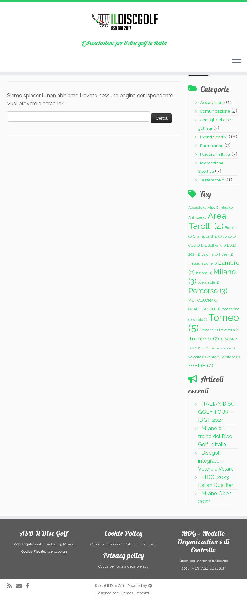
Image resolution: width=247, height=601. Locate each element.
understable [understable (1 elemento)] (223, 348)
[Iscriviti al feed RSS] (11, 586)
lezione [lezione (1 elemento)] (204, 273)
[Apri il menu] (236, 60)
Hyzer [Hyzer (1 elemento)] (226, 254)
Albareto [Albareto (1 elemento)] (197, 207)
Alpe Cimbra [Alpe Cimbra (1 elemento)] (220, 207)
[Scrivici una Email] (21, 586)
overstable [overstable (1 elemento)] (208, 282)
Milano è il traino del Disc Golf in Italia (215, 436)
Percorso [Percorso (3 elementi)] (208, 291)
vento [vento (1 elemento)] (213, 357)
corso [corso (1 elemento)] (229, 236)
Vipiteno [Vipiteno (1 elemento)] (231, 357)
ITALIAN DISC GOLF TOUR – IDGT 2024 (216, 412)
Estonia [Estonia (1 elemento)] (209, 254)
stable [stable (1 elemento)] (200, 320)
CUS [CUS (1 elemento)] (194, 245)
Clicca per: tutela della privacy (123, 566)
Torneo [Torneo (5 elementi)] (213, 323)
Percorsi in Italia (215, 154)
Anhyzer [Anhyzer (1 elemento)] (197, 217)
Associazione (212, 102)
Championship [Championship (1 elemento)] (207, 236)
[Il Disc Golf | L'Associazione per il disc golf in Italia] (123, 21)
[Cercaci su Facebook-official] (29, 586)
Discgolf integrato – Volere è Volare (215, 461)
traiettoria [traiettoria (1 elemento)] (229, 330)
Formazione (211, 145)
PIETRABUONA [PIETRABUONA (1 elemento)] (202, 300)
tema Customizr (136, 593)
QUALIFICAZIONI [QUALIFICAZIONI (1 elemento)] (204, 309)
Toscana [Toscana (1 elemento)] (209, 330)
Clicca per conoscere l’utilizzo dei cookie (123, 544)
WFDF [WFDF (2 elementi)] (200, 365)
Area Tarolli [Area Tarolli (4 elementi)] (207, 221)
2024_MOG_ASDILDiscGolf (203, 568)
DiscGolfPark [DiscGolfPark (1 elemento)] (213, 245)
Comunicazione (215, 111)
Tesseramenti (212, 180)
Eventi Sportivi (213, 137)
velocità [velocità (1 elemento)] (197, 357)
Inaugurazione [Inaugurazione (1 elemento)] (202, 263)
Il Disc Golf (115, 586)
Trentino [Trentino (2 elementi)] (203, 338)
